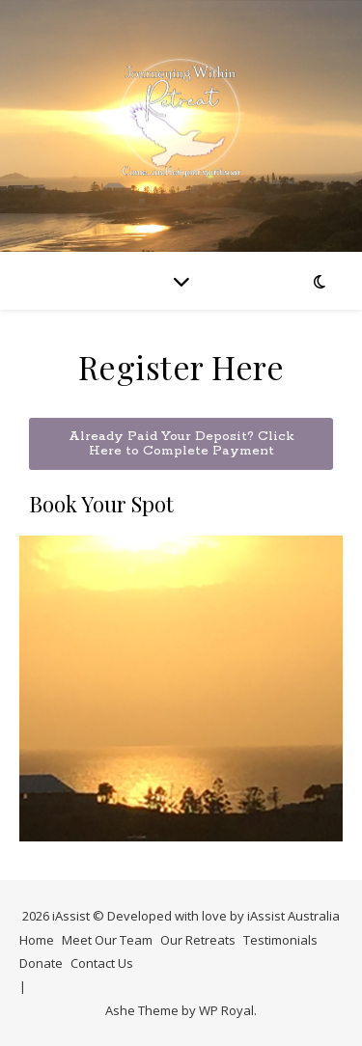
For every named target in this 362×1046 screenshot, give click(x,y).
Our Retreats (198, 940)
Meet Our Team (107, 940)
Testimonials (280, 940)
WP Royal (226, 1010)
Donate (41, 963)
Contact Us (101, 963)
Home (36, 940)
